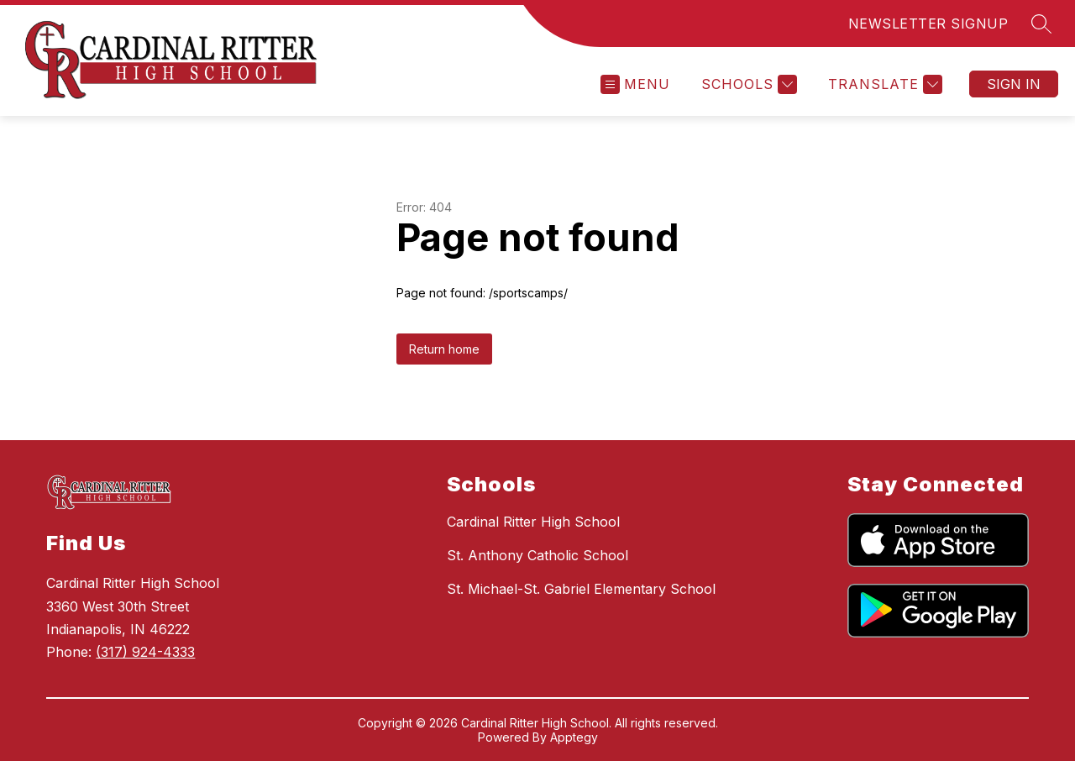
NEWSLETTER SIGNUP (928, 23)
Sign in (1014, 84)
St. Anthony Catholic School (537, 555)
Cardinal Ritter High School (533, 521)
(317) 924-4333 (145, 651)
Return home (444, 349)
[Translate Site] (883, 84)
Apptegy (574, 737)
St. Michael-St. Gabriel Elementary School (581, 588)
